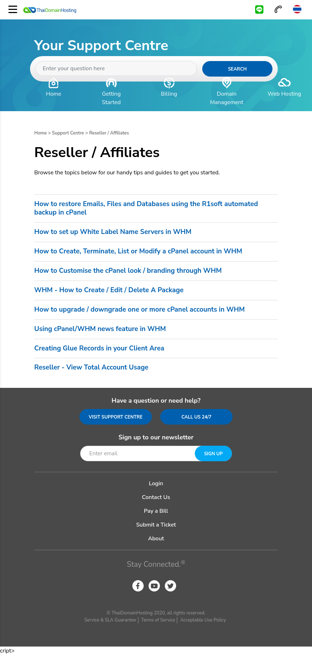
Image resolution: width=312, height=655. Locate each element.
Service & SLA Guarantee (110, 620)
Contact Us (156, 497)
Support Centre (68, 133)
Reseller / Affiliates (109, 133)
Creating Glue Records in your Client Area (99, 348)
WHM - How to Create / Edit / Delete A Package (109, 290)
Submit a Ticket (156, 525)
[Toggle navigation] (12, 9)
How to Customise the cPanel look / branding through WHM (128, 271)
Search (237, 69)
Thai (297, 9)
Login (156, 483)
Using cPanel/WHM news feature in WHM (100, 329)
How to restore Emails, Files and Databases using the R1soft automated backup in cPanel (146, 208)
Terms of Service (158, 620)
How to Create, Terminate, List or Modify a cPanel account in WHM (138, 251)
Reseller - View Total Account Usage (91, 367)
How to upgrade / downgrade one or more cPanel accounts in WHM (139, 310)
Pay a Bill (156, 511)
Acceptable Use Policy (203, 620)
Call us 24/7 (196, 417)
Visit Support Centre (116, 417)
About (156, 538)
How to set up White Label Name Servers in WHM (113, 232)
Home (40, 133)
